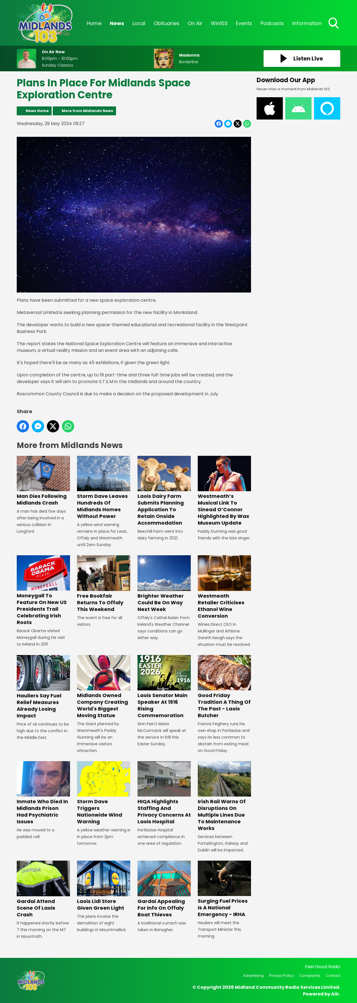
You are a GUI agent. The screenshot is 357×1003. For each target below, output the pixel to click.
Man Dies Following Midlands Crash (43, 481)
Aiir (335, 994)
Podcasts (272, 23)
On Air (195, 23)
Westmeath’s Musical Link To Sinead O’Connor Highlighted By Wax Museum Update (224, 491)
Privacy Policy (281, 975)
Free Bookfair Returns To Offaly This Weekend (103, 583)
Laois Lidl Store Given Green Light (103, 886)
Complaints (309, 975)
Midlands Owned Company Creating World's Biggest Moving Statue (103, 687)
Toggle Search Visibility (334, 24)
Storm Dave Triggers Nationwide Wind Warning (103, 793)
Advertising (253, 975)
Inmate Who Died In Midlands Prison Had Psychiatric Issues (43, 793)
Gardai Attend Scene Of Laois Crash (43, 889)
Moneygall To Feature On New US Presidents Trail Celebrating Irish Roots (43, 590)
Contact (333, 975)
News (117, 23)
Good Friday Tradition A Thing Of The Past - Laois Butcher (224, 687)
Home (94, 23)
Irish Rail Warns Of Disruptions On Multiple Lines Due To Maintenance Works (224, 796)
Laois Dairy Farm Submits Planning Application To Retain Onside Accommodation (164, 491)
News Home (37, 110)
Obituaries (166, 23)
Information (307, 23)
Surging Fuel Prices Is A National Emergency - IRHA (224, 889)
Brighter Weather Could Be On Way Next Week (164, 583)
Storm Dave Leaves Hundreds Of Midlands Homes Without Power (103, 488)
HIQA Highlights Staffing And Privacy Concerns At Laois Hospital (164, 793)
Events (244, 23)
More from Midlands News (87, 110)
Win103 (219, 23)
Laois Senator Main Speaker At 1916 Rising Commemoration (164, 687)
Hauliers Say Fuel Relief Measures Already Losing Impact (43, 687)
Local (138, 23)
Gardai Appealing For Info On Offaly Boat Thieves (164, 889)
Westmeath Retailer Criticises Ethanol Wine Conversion (224, 587)
